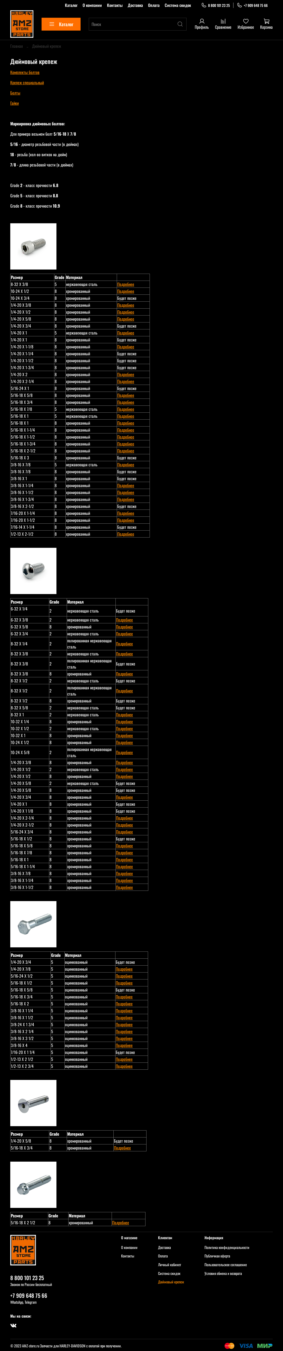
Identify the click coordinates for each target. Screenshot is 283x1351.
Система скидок (178, 5)
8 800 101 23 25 (215, 5)
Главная (16, 46)
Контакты (115, 5)
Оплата (154, 5)
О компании (92, 5)
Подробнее (125, 284)
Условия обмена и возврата (223, 1273)
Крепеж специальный (27, 82)
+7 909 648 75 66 (252, 5)
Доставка (135, 5)
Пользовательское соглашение (225, 1264)
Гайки (14, 103)
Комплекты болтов (25, 72)
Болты (15, 93)
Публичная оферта (217, 1256)
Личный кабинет (169, 1264)
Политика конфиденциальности (226, 1247)
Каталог (71, 5)
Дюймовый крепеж (171, 1281)
